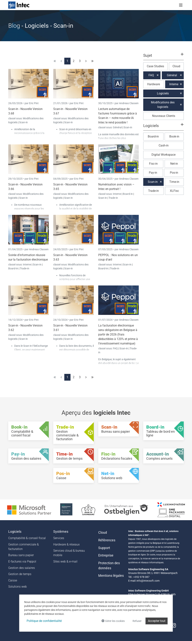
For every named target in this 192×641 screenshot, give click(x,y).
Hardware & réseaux (66, 544)
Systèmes (60, 531)
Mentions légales (111, 575)
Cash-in (164, 145)
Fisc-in (153, 163)
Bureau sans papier (21, 555)
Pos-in (174, 172)
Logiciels (163, 93)
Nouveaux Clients (163, 116)
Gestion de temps (19, 574)
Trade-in (113, 197)
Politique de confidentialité (44, 621)
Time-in (174, 182)
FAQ (115, 348)
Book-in (174, 136)
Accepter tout (156, 621)
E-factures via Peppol (22, 561)
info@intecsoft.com (148, 580)
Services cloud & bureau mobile (69, 553)
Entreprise (105, 555)
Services (58, 538)
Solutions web (17, 586)
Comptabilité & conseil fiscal (27, 538)
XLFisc (174, 191)
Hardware (153, 84)
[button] (163, 57)
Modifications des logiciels (163, 105)
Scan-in (23, 122)
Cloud (176, 66)
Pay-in (153, 172)
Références (106, 540)
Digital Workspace (164, 154)
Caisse (12, 580)
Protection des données (109, 565)
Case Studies (155, 66)
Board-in (128, 193)
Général (117, 127)
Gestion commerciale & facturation (23, 547)
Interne (117, 193)
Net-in (174, 163)
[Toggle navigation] (181, 5)
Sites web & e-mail (65, 561)
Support (104, 548)
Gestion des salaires (21, 568)
